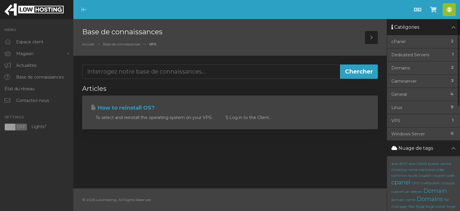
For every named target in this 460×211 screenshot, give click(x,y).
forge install (435, 206)
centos (445, 163)
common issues (404, 175)
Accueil (88, 44)
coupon (425, 175)
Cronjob (448, 183)
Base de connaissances (121, 44)
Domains (430, 199)
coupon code (443, 175)
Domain (435, 190)
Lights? (25, 127)
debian (416, 191)
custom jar (400, 191)
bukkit (433, 163)
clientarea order (432, 169)
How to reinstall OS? (123, 108)
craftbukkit (430, 183)
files (411, 206)
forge (420, 206)
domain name (403, 200)
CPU (416, 183)
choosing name (404, 169)
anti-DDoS (418, 163)
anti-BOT (399, 163)
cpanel (400, 182)
